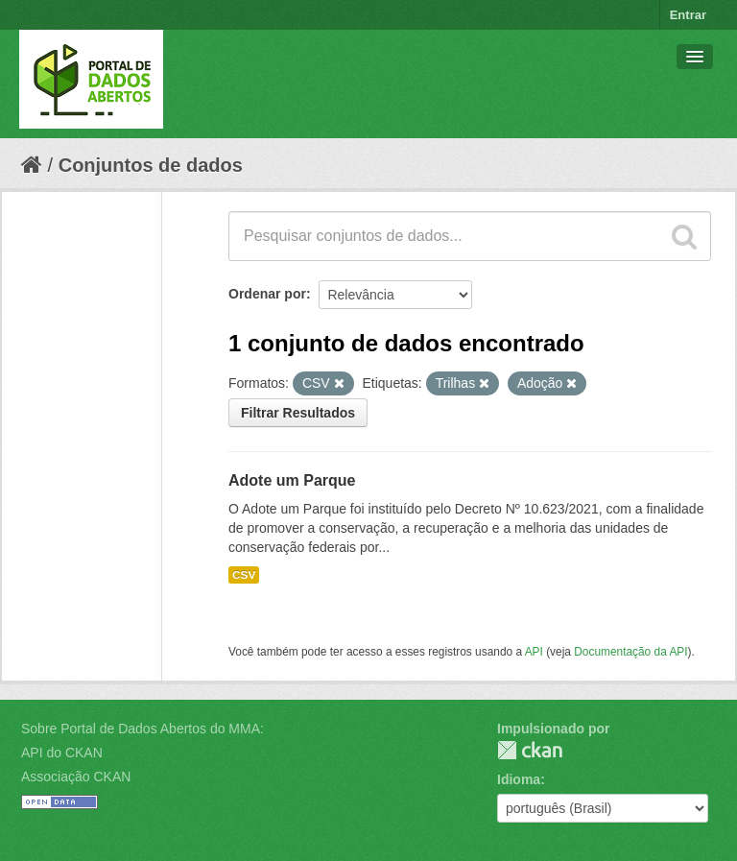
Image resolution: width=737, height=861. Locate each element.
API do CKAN (62, 752)
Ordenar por (267, 293)
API (534, 651)
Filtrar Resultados (298, 412)
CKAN (529, 750)
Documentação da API (630, 651)
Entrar (688, 15)
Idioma (518, 779)
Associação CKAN (76, 776)
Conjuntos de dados (151, 165)
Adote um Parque (291, 480)
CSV (243, 575)
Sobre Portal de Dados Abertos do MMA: (142, 728)
